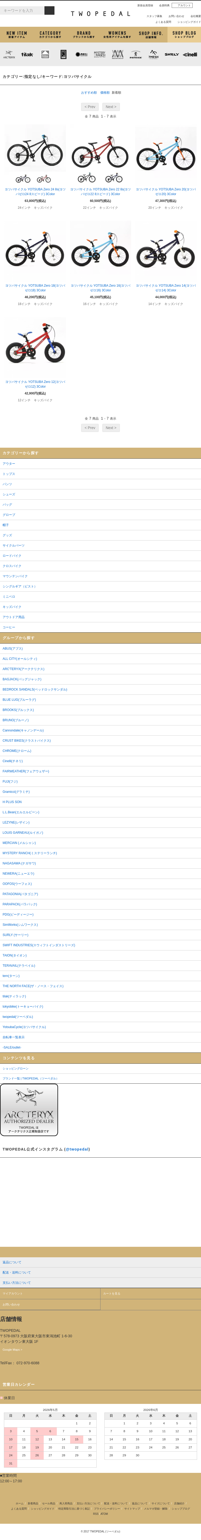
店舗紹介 (151, 34)
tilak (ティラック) (27, 54)
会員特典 (162, 5)
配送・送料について (116, 1503)
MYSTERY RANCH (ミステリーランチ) (100, 54)
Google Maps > (12, 1349)
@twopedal (77, 1149)
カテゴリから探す (50, 34)
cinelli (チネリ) (190, 54)
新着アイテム (17, 34)
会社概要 (193, 16)
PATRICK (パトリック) (136, 54)
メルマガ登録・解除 (156, 1508)
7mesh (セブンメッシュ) (154, 54)
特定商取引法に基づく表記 (74, 1508)
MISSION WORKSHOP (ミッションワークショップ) (118, 54)
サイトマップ (132, 1508)
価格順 (105, 92)
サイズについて (161, 1503)
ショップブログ (184, 34)
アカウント (182, 5)
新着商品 (33, 1503)
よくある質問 (161, 21)
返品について (140, 1503)
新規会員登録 (143, 5)
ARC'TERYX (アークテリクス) (9, 54)
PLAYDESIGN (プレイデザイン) (81, 54)
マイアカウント (13, 1293)
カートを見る (111, 1293)
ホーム (20, 1503)
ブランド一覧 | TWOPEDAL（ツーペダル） (31, 1078)
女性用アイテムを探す (117, 34)
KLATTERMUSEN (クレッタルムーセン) (45, 54)
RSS (96, 1513)
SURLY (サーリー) (172, 54)
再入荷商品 (65, 1503)
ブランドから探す (83, 34)
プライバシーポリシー (107, 1508)
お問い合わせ (174, 16)
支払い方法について (88, 1503)
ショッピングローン (16, 1068)
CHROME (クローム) (63, 54)
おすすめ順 (89, 92)
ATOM (104, 1513)
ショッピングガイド (187, 21)
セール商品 (48, 1503)
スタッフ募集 (152, 16)
